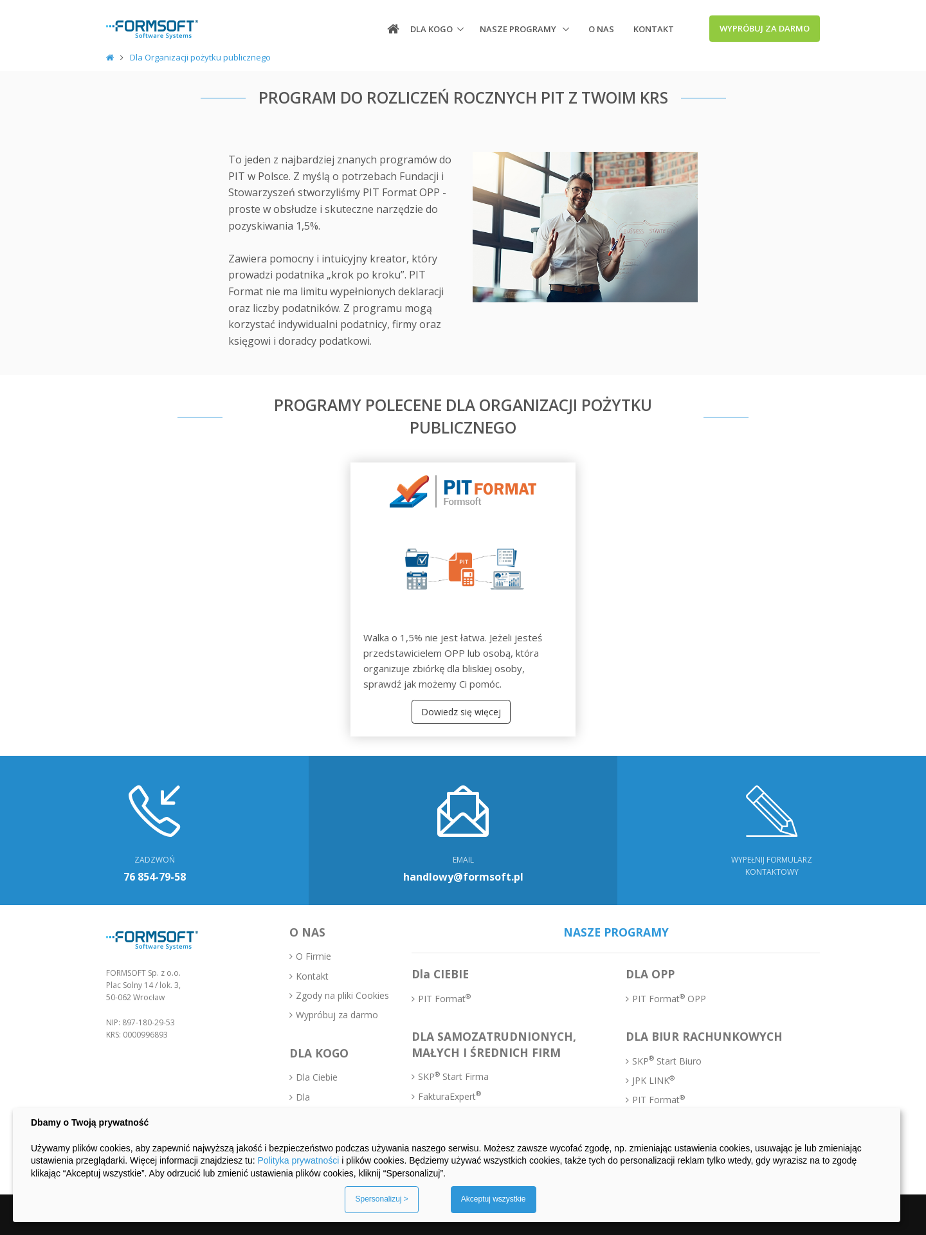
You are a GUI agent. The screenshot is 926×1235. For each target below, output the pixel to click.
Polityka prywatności (298, 1160)
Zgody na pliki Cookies (342, 995)
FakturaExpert (449, 1096)
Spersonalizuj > (381, 1198)
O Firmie (313, 956)
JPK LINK (653, 1080)
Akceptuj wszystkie (493, 1198)
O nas (601, 29)
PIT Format (444, 998)
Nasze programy (519, 29)
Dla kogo (431, 29)
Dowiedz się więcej (461, 712)
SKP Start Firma (453, 1076)
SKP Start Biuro (667, 1060)
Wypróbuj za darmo (765, 28)
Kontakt (653, 29)
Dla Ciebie (317, 1077)
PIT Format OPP (669, 998)
